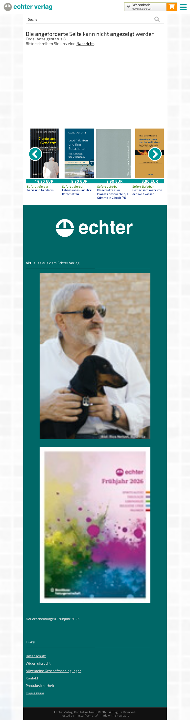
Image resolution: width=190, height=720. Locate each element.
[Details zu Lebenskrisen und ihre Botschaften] (79, 153)
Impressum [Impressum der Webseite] (35, 693)
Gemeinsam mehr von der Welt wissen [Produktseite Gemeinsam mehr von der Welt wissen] (147, 192)
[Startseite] (27, 6)
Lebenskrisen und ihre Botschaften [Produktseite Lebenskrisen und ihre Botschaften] (77, 192)
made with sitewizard (114, 715)
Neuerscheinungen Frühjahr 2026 (52, 619)
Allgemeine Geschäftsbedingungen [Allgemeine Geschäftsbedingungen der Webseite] (53, 671)
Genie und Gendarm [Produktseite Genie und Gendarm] (40, 190)
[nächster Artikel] (155, 154)
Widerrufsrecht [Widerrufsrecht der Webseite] (38, 663)
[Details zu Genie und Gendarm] (44, 153)
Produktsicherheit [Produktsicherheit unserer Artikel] (40, 685)
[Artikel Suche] (90, 19)
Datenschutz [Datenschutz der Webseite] (36, 656)
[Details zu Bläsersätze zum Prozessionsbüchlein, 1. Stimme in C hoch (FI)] (114, 153)
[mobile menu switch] (184, 6)
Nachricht (85, 43)
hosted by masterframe (77, 715)
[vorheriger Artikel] (35, 154)
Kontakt (32, 678)
